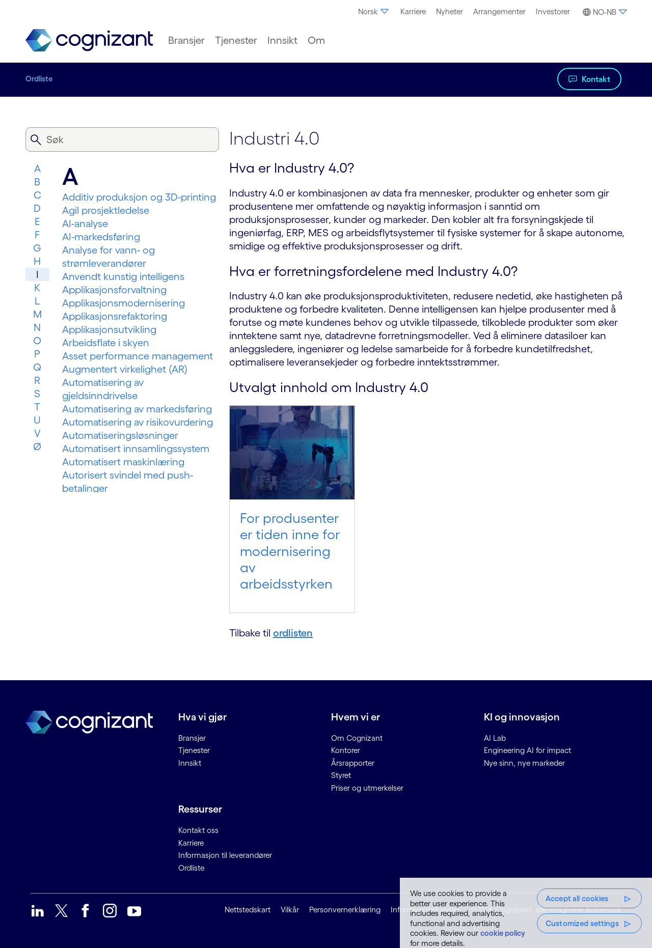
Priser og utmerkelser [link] (367, 788)
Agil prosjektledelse (105, 210)
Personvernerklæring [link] (345, 909)
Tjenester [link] (194, 750)
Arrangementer (499, 11)
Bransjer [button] (186, 40)
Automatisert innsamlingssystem (135, 448)
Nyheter (449, 11)
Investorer (553, 11)
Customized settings (582, 923)
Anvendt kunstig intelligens (123, 276)
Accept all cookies (577, 898)
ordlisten (293, 632)
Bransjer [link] (192, 738)
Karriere (413, 11)
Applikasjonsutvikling (109, 329)
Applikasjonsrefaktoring (114, 316)
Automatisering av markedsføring (137, 408)
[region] (526, 913)
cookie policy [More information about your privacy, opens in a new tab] (502, 933)
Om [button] (316, 40)
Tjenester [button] (236, 40)
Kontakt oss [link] (198, 830)
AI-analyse (85, 223)
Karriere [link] (191, 843)
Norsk (374, 11)
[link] (89, 40)
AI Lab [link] (495, 738)
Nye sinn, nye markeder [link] (524, 763)
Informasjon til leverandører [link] (225, 855)
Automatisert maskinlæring (123, 461)
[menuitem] (374, 11)
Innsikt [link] (189, 763)
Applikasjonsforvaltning (114, 289)
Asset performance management (137, 355)
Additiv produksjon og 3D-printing (139, 197)
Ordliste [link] (191, 867)
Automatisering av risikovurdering (137, 422)
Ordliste (38, 78)
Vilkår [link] (290, 909)
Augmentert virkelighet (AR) (124, 369)
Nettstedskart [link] (247, 909)
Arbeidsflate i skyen (105, 342)
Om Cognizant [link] (357, 738)
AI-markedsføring (101, 236)
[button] (603, 12)
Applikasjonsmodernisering (123, 303)
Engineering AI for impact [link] (527, 750)
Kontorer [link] (345, 750)
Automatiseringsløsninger (120, 435)
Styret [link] (341, 775)
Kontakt (596, 78)
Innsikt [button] (282, 40)
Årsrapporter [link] (352, 763)
